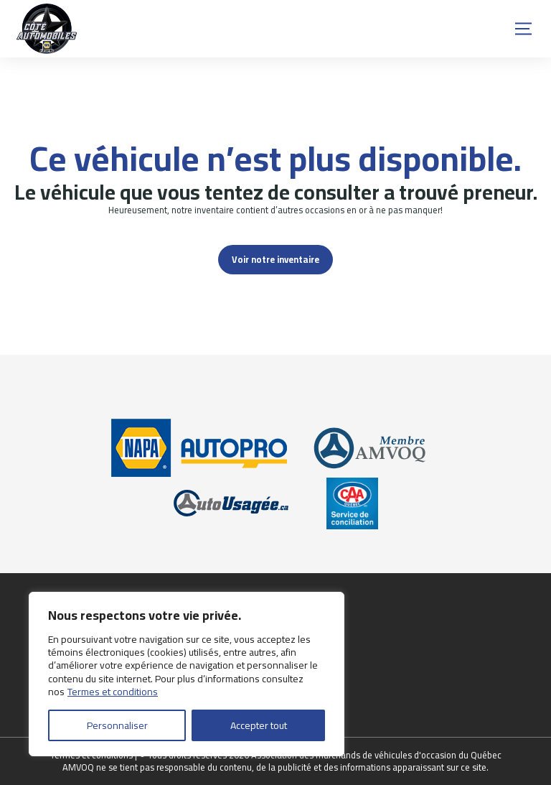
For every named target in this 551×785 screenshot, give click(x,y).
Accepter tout (258, 725)
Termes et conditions (112, 691)
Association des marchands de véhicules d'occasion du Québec (376, 754)
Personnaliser (117, 725)
